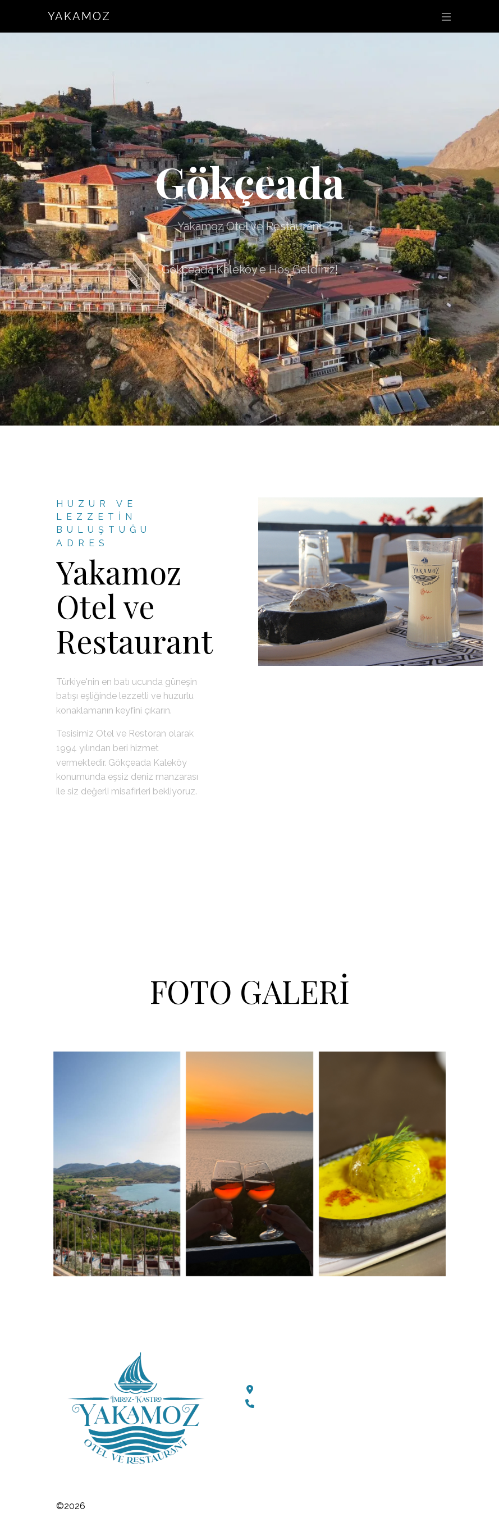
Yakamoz (79, 16)
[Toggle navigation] (443, 16)
